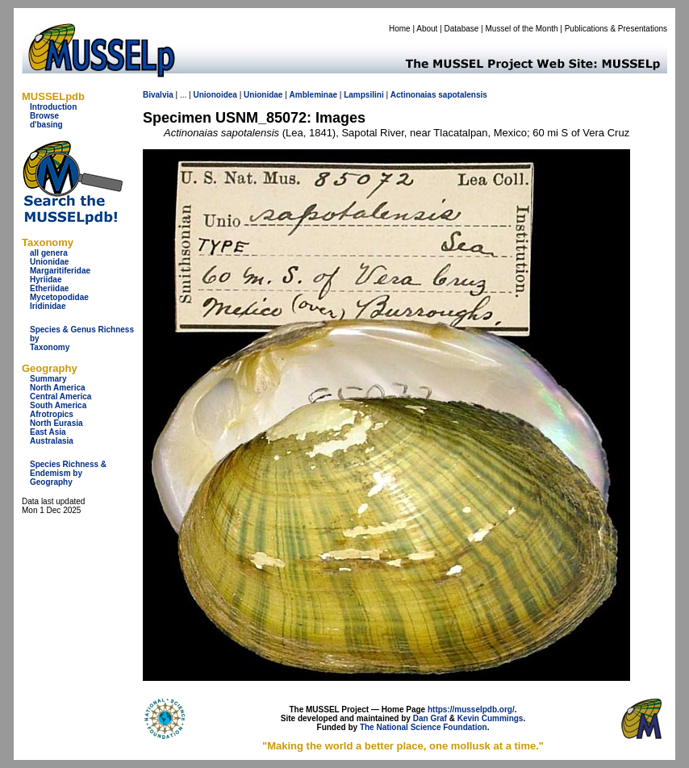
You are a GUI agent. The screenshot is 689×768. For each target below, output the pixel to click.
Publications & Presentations (616, 28)
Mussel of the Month (522, 28)
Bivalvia (158, 94)
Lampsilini (363, 94)
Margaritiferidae (60, 270)
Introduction (53, 106)
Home (400, 28)
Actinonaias (413, 94)
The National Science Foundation (423, 727)
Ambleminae (313, 94)
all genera (49, 252)
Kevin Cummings (490, 718)
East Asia (48, 432)
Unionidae (49, 261)
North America (58, 387)
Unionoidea (214, 94)
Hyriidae (45, 279)
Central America (60, 396)
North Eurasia (56, 423)
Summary (48, 378)
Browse (44, 115)
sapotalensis (462, 94)
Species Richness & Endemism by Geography (68, 473)
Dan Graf (430, 718)
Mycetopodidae (59, 297)
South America (58, 405)
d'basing (46, 124)
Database (462, 28)
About (426, 28)
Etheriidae (49, 288)
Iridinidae (47, 306)
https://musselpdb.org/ (471, 709)
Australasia (51, 440)
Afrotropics (51, 414)
